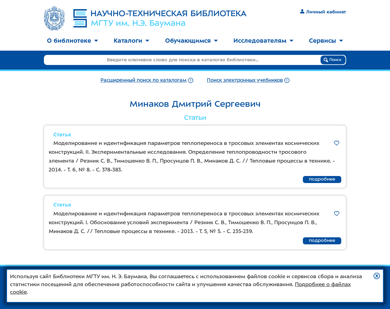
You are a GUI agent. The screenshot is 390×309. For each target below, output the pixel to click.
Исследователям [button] (263, 40)
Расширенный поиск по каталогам (143, 80)
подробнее (322, 179)
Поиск (333, 59)
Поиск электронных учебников (245, 80)
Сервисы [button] (326, 40)
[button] (377, 276)
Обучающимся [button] (191, 40)
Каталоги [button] (131, 40)
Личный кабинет (323, 11)
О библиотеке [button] (72, 40)
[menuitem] (72, 41)
